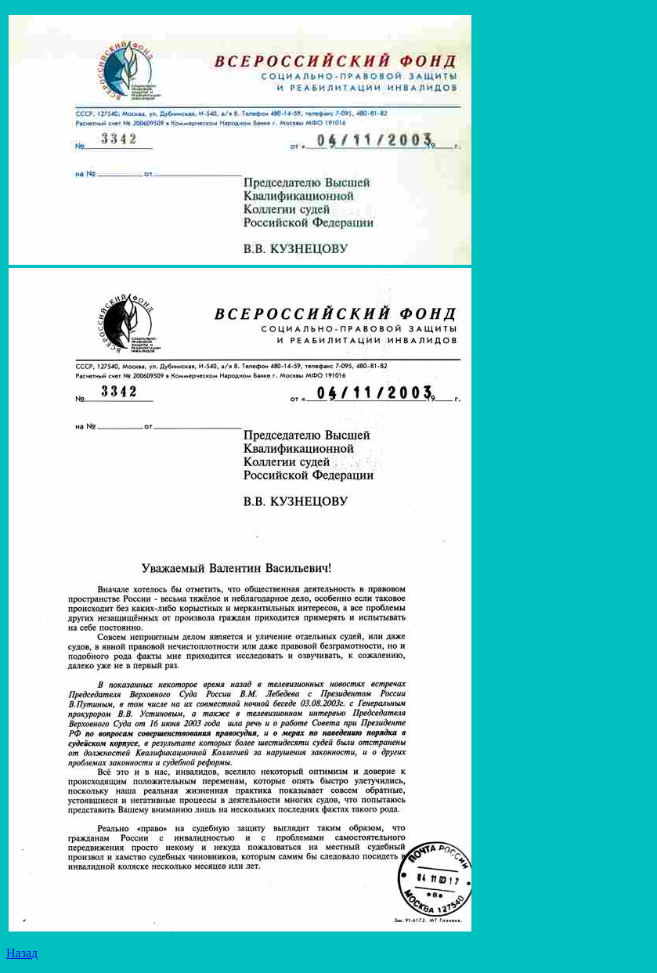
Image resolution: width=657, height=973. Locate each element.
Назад (22, 953)
